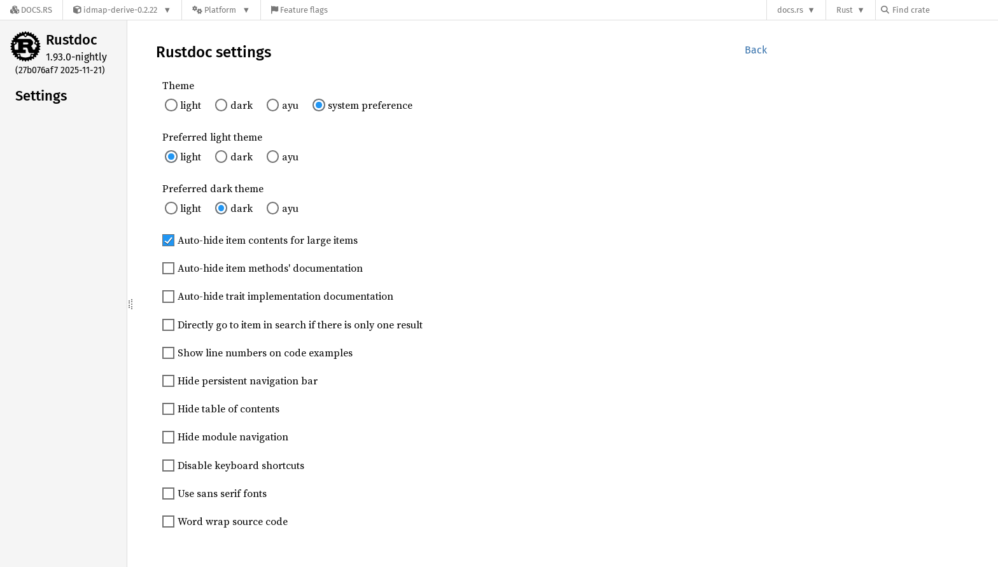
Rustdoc (71, 39)
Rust (844, 10)
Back (756, 50)
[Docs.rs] (31, 10)
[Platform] (221, 10)
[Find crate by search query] (944, 10)
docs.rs (790, 10)
